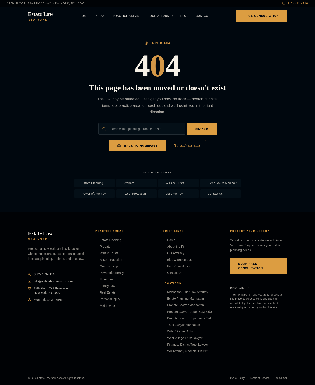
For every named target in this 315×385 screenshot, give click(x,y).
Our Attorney (161, 16)
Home (84, 16)
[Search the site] (144, 129)
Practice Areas (128, 16)
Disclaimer (281, 378)
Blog (184, 16)
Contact (203, 16)
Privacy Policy (236, 378)
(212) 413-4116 (295, 3)
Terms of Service (260, 378)
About (101, 16)
